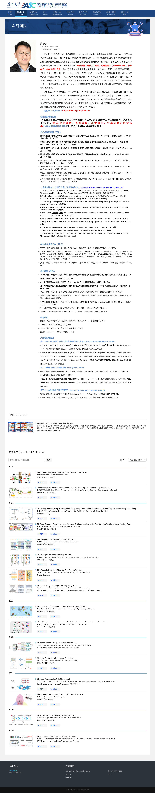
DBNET (110, 774)
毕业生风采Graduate (111, 13)
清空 (48, 460)
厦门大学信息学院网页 (115, 771)
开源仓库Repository (57, 13)
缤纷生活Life (125, 13)
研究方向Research (34, 13)
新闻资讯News (70, 13)
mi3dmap (68, 777)
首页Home (9, 13)
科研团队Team (21, 13)
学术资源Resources (96, 13)
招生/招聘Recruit (83, 13)
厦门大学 (68, 774)
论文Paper (45, 13)
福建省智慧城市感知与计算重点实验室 (77, 771)
